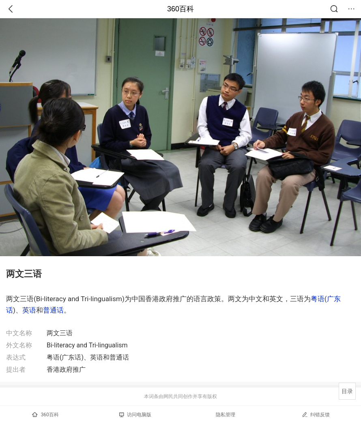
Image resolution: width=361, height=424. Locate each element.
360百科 (180, 9)
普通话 (53, 310)
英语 (29, 310)
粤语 (317, 299)
